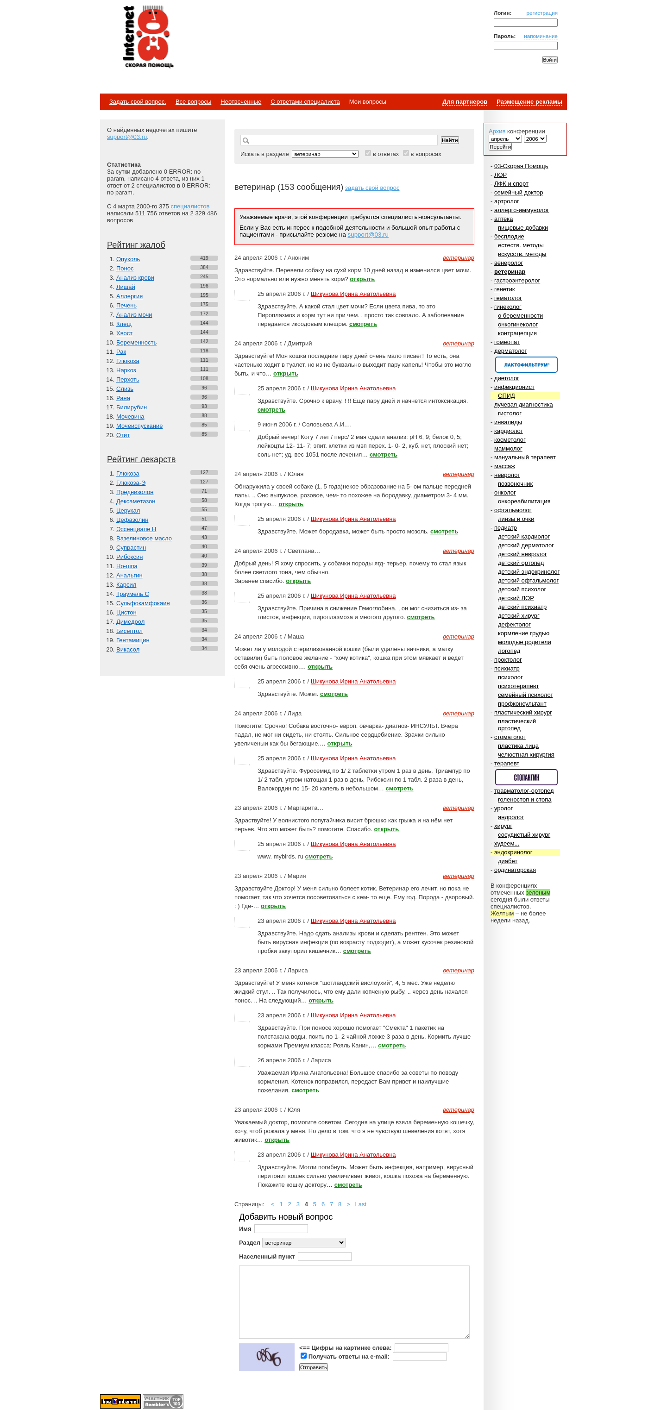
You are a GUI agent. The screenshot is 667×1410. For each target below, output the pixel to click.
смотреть (363, 323)
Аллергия (129, 296)
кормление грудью (523, 633)
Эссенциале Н (136, 529)
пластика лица (518, 745)
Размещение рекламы (529, 101)
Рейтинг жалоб (136, 245)
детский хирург (519, 615)
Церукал (128, 510)
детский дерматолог (526, 545)
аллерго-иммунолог (521, 210)
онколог (505, 492)
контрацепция (517, 333)
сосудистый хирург (524, 834)
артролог (506, 201)
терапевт (506, 763)
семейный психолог (525, 694)
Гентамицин (133, 640)
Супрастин (131, 547)
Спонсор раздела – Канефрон (526, 365)
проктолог (508, 659)
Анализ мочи (134, 314)
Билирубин (131, 407)
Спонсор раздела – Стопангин (526, 777)
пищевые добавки (523, 227)
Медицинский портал (147, 37)
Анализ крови (135, 277)
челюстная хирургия (526, 754)
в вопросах (425, 153)
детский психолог (522, 589)
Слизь (124, 388)
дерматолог (510, 350)
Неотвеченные (240, 101)
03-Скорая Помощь (521, 166)
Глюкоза (127, 360)
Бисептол (129, 630)
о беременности (520, 315)
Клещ (124, 323)
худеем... (506, 843)
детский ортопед (521, 562)
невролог (507, 474)
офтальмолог (513, 510)
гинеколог (508, 306)
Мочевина (130, 416)
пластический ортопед (517, 725)
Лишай (125, 286)
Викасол (127, 649)
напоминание (541, 36)
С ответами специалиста (305, 101)
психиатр (507, 668)
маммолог (508, 448)
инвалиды (508, 422)
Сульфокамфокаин (143, 603)
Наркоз (126, 370)
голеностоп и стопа (525, 799)
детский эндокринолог (529, 571)
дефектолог (514, 624)
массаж (504, 466)
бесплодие (509, 236)
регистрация (542, 13)
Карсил (126, 584)
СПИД (506, 395)
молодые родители (524, 642)
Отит (123, 435)
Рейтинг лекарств (141, 459)
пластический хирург (523, 712)
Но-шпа (127, 566)
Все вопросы (193, 101)
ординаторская (515, 869)
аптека (503, 218)
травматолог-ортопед (524, 790)
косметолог (510, 439)
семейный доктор (518, 192)
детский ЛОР (516, 598)
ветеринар (509, 271)
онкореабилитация (524, 501)
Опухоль (128, 259)
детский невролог (522, 554)
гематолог (508, 298)
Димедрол (130, 621)
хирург (503, 825)
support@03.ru (127, 136)
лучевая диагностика (523, 404)
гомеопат (507, 341)
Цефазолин (132, 519)
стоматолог (510, 736)
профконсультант (522, 703)
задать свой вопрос (372, 187)
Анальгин (129, 575)
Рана (123, 398)
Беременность (136, 342)
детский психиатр (522, 606)
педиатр (505, 527)
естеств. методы (521, 245)
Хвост (124, 333)
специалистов (189, 206)
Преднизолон (134, 492)
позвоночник (515, 483)
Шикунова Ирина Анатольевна (353, 293)
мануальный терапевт (525, 457)
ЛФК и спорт (511, 183)
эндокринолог (513, 852)
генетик (504, 289)
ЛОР (500, 174)
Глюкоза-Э (130, 482)
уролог (503, 808)
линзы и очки (516, 518)
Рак (121, 351)
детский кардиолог (524, 536)
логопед (509, 650)
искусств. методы (522, 254)
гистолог (510, 413)
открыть (362, 279)
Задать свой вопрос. (137, 101)
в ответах (386, 153)
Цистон (126, 612)
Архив (497, 131)
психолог (510, 677)
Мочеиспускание (139, 425)
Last (361, 1204)
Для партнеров (464, 101)
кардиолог (508, 430)
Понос (124, 268)
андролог (511, 817)
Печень (126, 305)
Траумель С (132, 593)
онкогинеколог (518, 324)
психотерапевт (518, 686)
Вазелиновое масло (144, 538)
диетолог (506, 378)
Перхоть (127, 379)
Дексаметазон (135, 501)
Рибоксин (129, 556)
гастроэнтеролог (517, 280)
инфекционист (514, 386)
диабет (507, 861)
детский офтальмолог (528, 580)
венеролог (508, 262)
